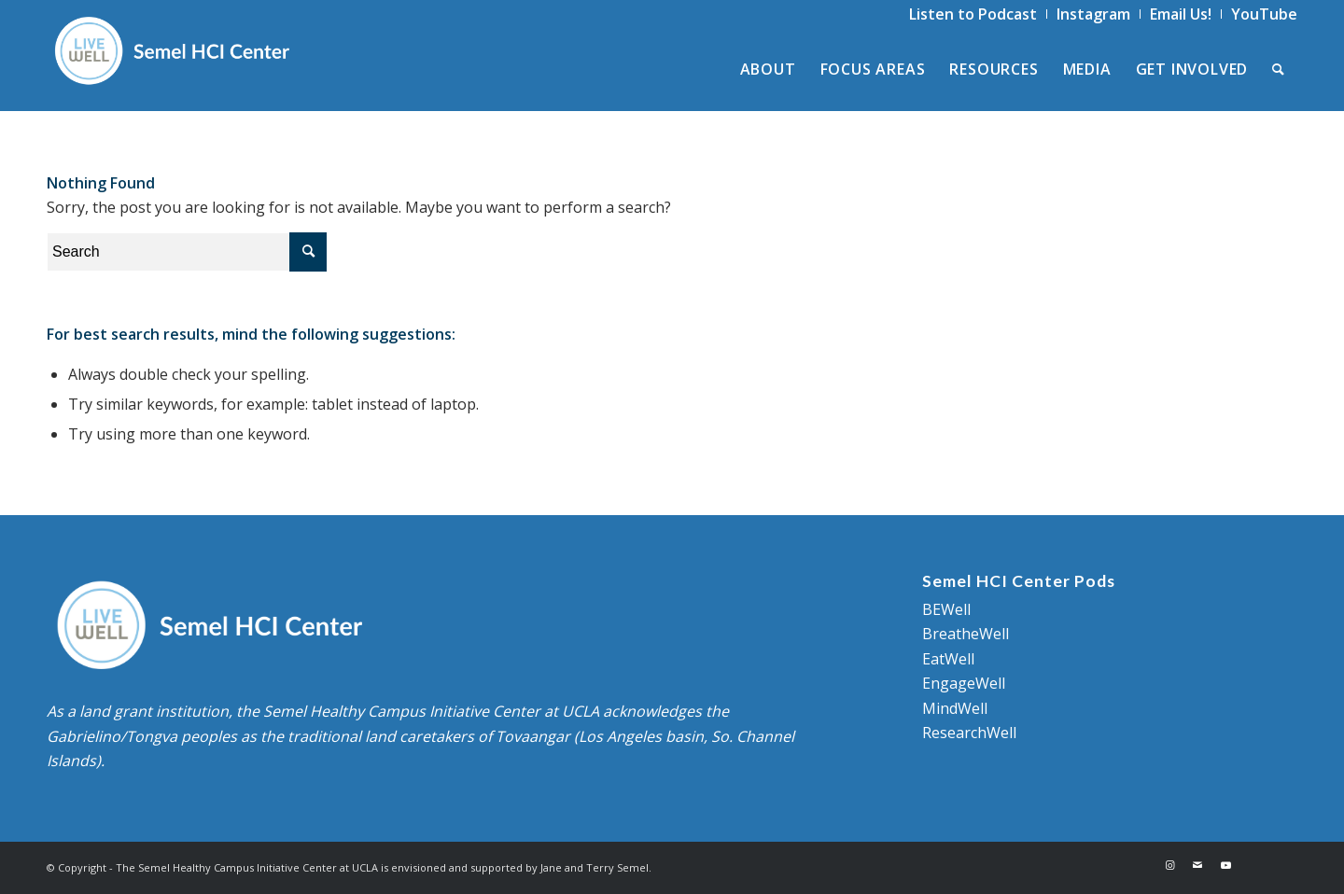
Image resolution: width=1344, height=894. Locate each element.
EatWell (948, 659)
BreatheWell (965, 633)
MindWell (954, 708)
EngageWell (963, 683)
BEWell (946, 609)
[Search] (1278, 69)
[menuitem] (973, 14)
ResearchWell (969, 732)
